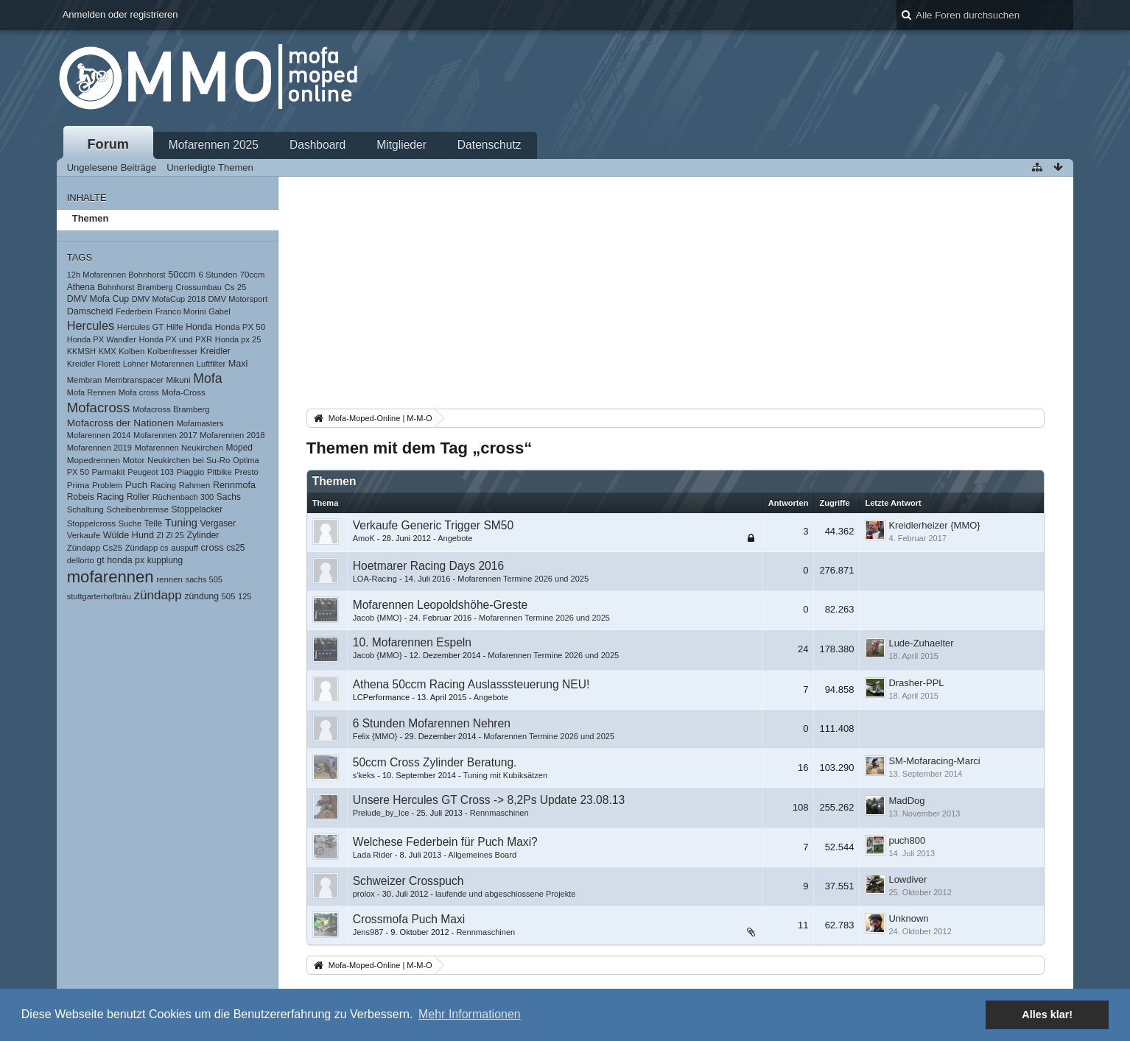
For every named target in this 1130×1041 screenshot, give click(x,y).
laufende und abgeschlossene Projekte (505, 893)
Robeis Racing (95, 497)
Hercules (91, 325)
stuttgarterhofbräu (99, 596)
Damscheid (90, 311)
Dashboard (317, 144)
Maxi (238, 364)
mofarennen (110, 577)
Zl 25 (175, 535)
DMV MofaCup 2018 (169, 298)
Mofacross (98, 407)
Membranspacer (134, 379)
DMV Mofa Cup (98, 299)
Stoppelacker (197, 509)
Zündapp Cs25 (94, 547)
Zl (160, 535)
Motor (134, 460)
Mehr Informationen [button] (469, 1014)
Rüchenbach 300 (183, 497)
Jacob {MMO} (377, 617)
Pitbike (219, 471)
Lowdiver (907, 879)
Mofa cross (139, 392)
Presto (246, 471)
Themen (90, 218)
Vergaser (218, 523)
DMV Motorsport (237, 298)
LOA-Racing (375, 578)
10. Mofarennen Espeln (412, 642)
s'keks (364, 775)
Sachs (229, 497)
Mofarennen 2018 (232, 435)
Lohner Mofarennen (158, 363)
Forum (108, 144)
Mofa (207, 378)
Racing (163, 485)
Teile (153, 523)
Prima (78, 485)
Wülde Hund (128, 535)
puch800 (906, 840)
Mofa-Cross (183, 392)
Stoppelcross (91, 523)
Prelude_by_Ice (381, 812)
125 (244, 596)
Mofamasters (200, 423)
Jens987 (368, 932)
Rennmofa (234, 485)
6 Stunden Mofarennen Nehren (431, 723)
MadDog (906, 800)
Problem (107, 485)
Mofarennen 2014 (99, 435)
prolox (364, 893)
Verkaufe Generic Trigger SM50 (433, 525)
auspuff (184, 547)
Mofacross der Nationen (120, 422)
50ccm (182, 274)
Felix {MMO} (375, 736)
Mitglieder (401, 144)
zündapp (158, 595)
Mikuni (178, 379)
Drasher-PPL (916, 682)
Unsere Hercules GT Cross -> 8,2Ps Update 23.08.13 (489, 800)
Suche (130, 523)
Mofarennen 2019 (99, 447)
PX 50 (78, 471)
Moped (239, 447)
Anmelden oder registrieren (120, 14)
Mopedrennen (93, 460)
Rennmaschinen (499, 812)
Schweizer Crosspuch (408, 881)
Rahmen (195, 485)
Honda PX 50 (240, 326)
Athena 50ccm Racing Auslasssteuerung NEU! (471, 684)
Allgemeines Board (482, 854)
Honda (199, 327)
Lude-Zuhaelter (920, 643)
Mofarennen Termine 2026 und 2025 (523, 578)
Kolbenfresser (172, 351)
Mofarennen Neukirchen (179, 447)
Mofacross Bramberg (171, 409)
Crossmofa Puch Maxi (409, 919)
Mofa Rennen (91, 392)
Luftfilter (211, 363)
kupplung (165, 560)
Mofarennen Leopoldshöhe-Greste (440, 605)
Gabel (219, 311)
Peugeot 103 (150, 471)
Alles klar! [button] (1047, 1014)
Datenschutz (489, 144)
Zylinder (203, 535)
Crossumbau (198, 287)
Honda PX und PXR (175, 339)
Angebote (455, 538)
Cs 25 (236, 287)
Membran (84, 379)
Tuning (181, 523)
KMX (107, 351)
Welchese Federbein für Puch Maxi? (445, 842)
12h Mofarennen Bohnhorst (116, 274)
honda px (125, 560)
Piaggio (191, 471)
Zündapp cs (147, 547)
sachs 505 (204, 579)
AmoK (364, 538)
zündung (201, 596)
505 (229, 596)
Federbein (134, 311)
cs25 (235, 548)
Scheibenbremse (137, 509)
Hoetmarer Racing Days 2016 (428, 566)
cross (212, 547)
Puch (136, 484)
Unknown (908, 918)
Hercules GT (140, 326)
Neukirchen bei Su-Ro (188, 460)
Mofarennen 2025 (214, 144)
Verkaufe (83, 535)
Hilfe (174, 326)
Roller (138, 497)
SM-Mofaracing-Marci (934, 760)
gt (100, 560)
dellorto (80, 560)
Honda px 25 (238, 339)
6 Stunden (218, 274)
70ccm (252, 274)
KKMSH (81, 351)
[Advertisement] (675, 295)
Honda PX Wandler (101, 339)
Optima (246, 460)
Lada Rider (373, 854)
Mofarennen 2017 (165, 435)
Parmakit (107, 471)
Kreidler (215, 351)
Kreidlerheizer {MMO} (934, 525)
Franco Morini (180, 311)
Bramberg (155, 287)
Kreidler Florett (93, 363)
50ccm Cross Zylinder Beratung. (435, 762)
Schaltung (85, 509)
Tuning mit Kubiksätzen (505, 775)
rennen (169, 579)
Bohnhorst (115, 287)
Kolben (131, 351)
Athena (81, 287)
